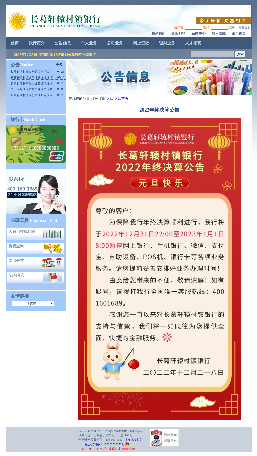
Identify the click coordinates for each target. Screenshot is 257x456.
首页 (15, 43)
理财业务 (167, 43)
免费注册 (244, 27)
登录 (232, 27)
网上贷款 (141, 43)
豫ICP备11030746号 (94, 449)
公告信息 (63, 43)
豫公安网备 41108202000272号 (102, 444)
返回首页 (121, 98)
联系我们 (158, 33)
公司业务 (115, 43)
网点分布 (16, 261)
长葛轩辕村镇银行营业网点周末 (32, 95)
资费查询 (16, 246)
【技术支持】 (134, 439)
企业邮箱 (178, 33)
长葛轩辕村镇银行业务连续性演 (32, 77)
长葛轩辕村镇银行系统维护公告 (32, 72)
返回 (109, 98)
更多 (59, 65)
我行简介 (37, 43)
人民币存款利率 (22, 232)
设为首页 (239, 33)
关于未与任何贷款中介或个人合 (32, 89)
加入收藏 (219, 33)
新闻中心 (198, 33)
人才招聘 (193, 43)
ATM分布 (17, 275)
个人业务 (89, 43)
